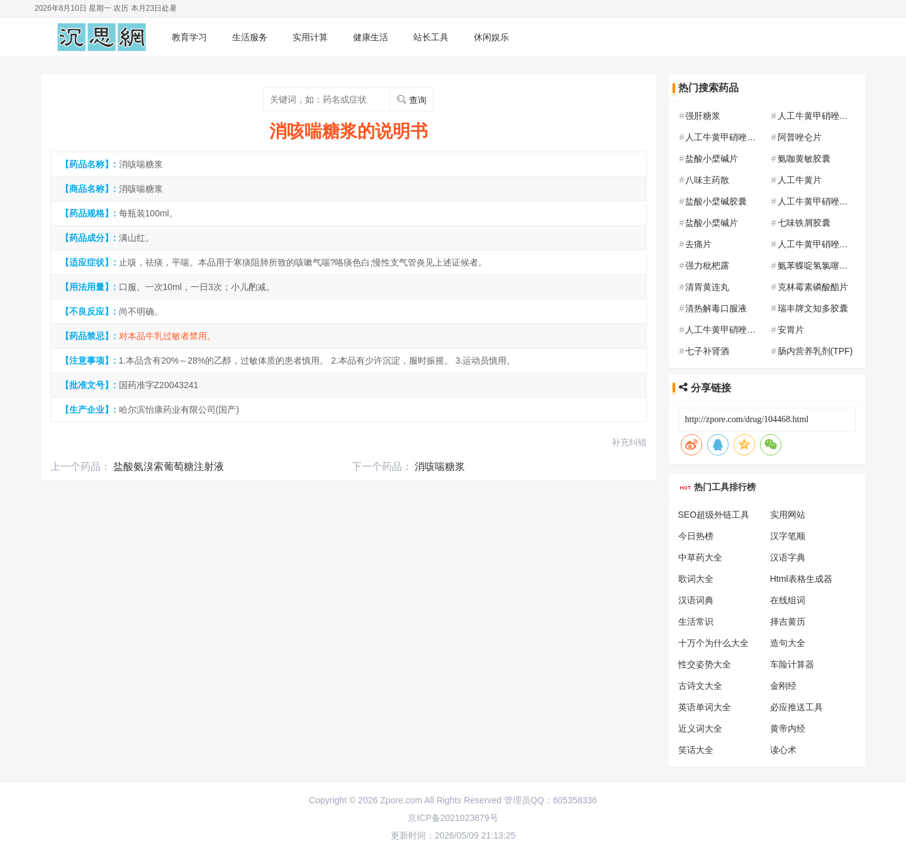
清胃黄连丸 (707, 287)
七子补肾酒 (707, 351)
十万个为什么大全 (713, 643)
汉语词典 (695, 600)
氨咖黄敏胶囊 (804, 158)
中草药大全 (700, 557)
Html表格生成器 (801, 579)
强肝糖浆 (702, 116)
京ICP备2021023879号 (453, 818)
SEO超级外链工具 (714, 515)
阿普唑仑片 (800, 137)
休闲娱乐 (491, 37)
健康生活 (370, 37)
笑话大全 (695, 750)
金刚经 (783, 686)
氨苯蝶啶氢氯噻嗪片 (817, 265)
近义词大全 (700, 728)
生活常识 (695, 621)
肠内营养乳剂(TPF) (815, 351)
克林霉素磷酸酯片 (813, 287)
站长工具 (431, 37)
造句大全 (787, 643)
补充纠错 (629, 442)
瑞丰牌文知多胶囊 (813, 308)
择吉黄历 (787, 621)
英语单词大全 (704, 707)
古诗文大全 (700, 686)
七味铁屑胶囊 (804, 223)
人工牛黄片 (800, 180)
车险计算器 (792, 664)
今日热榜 (695, 536)
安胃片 (791, 330)
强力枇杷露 (707, 265)
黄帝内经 (787, 728)
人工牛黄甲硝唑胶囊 (817, 116)
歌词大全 (695, 579)
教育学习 (189, 37)
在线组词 (787, 600)
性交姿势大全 (704, 664)
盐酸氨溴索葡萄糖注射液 (168, 466)
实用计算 (310, 37)
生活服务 (249, 37)
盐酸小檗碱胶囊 (716, 201)
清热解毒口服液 (716, 308)
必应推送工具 (796, 707)
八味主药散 (707, 180)
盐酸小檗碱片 (711, 158)
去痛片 (698, 244)
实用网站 (787, 515)
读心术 (783, 750)
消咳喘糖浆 (440, 466)
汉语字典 (787, 557)
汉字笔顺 (787, 536)
